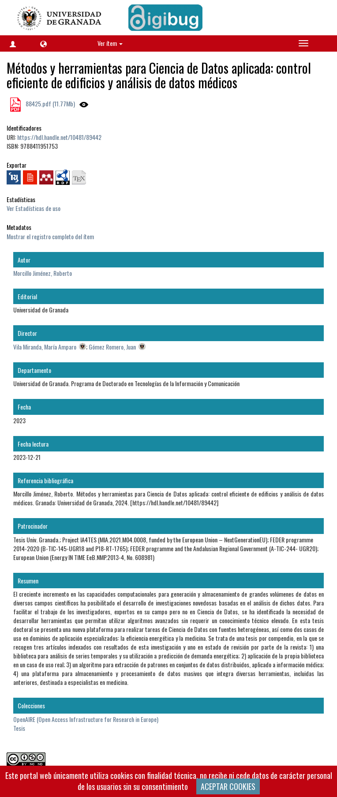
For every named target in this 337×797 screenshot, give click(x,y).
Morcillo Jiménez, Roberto (42, 273)
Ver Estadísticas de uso (33, 208)
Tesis (19, 728)
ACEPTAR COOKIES (228, 786)
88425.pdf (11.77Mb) (49, 103)
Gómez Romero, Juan (112, 346)
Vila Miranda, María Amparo (44, 346)
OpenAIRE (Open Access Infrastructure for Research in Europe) (85, 719)
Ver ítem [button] (110, 43)
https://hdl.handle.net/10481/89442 (59, 137)
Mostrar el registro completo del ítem (50, 236)
